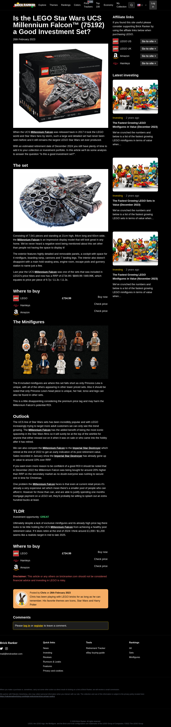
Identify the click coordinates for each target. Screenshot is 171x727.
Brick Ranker (8, 642)
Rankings (66, 5)
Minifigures (134, 657)
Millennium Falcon (42, 132)
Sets (131, 653)
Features (47, 666)
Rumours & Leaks (52, 662)
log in (26, 625)
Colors (77, 5)
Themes (54, 5)
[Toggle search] (131, 5)
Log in (153, 5)
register (38, 625)
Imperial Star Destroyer (87, 448)
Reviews (47, 657)
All (130, 648)
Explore (42, 5)
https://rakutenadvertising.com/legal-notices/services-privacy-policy (27, 696)
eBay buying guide (95, 653)
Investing (118, 117)
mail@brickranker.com (11, 654)
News (46, 648)
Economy (108, 5)
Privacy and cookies (53, 671)
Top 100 (98, 5)
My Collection (121, 5)
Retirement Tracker (95, 648)
